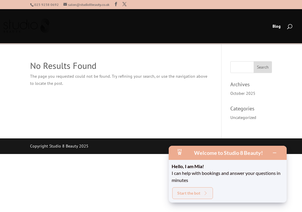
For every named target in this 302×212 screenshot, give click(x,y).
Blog (277, 26)
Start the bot (192, 193)
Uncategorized (243, 117)
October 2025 (242, 93)
